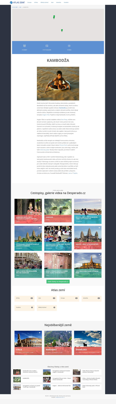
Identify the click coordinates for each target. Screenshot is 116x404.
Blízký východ (44, 2)
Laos (69, 173)
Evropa (29, 2)
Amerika (58, 2)
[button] (54, 18)
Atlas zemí (14, 7)
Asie (52, 2)
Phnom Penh (63, 145)
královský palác (44, 150)
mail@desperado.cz (60, 402)
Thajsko (74, 173)
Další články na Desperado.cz (58, 283)
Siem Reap (64, 119)
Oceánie (66, 2)
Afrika (36, 2)
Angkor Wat (46, 115)
